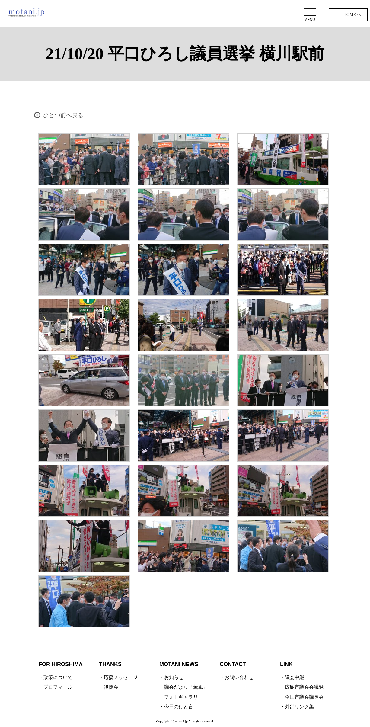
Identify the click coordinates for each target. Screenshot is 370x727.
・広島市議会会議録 (302, 687)
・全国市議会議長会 (302, 697)
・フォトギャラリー (181, 697)
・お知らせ (171, 677)
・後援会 (108, 687)
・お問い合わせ (237, 677)
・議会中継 (292, 677)
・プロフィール (55, 687)
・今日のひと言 (176, 706)
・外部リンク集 (297, 706)
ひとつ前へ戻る (63, 115)
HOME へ (352, 14)
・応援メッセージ (118, 677)
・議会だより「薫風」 (183, 687)
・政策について (55, 677)
